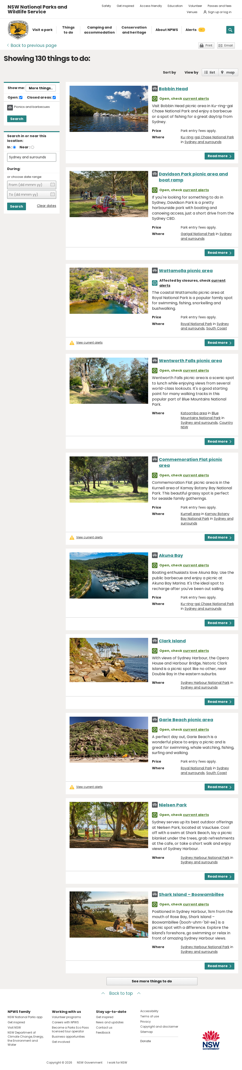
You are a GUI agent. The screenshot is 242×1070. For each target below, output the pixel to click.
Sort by (169, 72)
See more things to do (152, 981)
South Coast (216, 328)
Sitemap (146, 1032)
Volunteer (195, 6)
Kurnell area (190, 513)
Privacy (145, 1022)
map (230, 72)
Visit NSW (14, 1027)
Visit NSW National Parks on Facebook (12, 1062)
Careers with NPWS (65, 1022)
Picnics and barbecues (32, 107)
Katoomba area (194, 413)
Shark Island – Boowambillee (191, 894)
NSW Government (89, 1062)
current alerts (196, 98)
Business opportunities (68, 1037)
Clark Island (172, 641)
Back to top (121, 993)
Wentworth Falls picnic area (190, 361)
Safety (106, 6)
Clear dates (46, 206)
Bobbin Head (173, 89)
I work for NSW (117, 1062)
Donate (145, 1041)
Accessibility (149, 1011)
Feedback (103, 1032)
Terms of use (149, 1016)
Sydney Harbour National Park (205, 682)
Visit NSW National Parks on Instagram (22, 1062)
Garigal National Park (198, 233)
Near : (25, 147)
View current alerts (89, 343)
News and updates (110, 1022)
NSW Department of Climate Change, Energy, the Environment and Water (26, 1038)
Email (228, 45)
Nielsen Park (173, 805)
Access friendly (151, 6)
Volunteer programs (66, 1017)
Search (16, 118)
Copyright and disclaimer (159, 1027)
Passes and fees (220, 6)
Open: (15, 97)
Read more (219, 156)
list (212, 72)
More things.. (41, 88)
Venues (192, 12)
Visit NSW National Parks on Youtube (32, 1062)
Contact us (104, 1027)
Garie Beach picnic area (186, 720)
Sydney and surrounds (203, 142)
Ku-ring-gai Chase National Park (207, 137)
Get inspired (125, 6)
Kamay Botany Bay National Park (205, 516)
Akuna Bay (171, 555)
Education (175, 6)
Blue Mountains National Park (201, 415)
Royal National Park (196, 323)
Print (209, 45)
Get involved (61, 1042)
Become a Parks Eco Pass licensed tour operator (70, 1029)
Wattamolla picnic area (186, 271)
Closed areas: (41, 97)
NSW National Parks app (25, 1017)
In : (9, 147)
